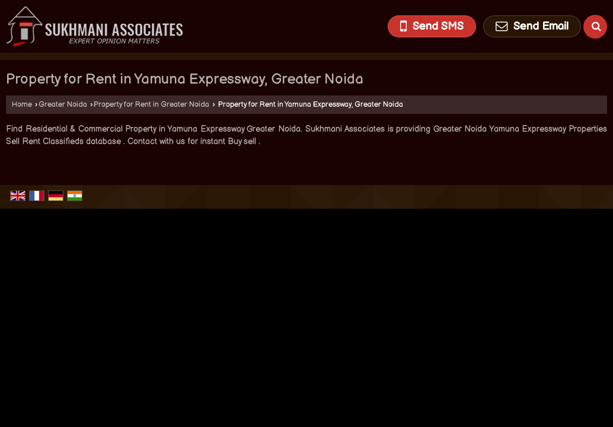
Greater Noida (63, 104)
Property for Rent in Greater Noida (151, 104)
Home (22, 104)
